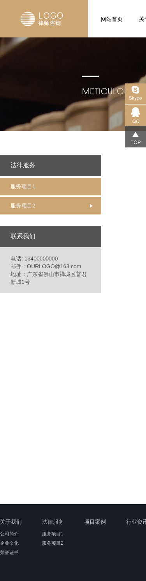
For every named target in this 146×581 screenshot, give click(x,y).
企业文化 (9, 543)
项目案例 (95, 522)
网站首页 (112, 19)
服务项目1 (23, 186)
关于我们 (11, 522)
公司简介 (9, 534)
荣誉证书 (9, 552)
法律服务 (53, 522)
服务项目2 (23, 205)
